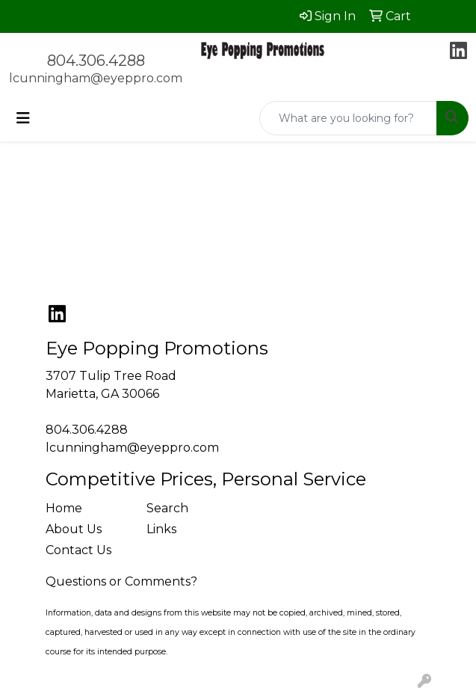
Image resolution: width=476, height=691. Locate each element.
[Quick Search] (348, 118)
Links (161, 529)
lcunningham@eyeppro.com (95, 78)
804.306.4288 (96, 61)
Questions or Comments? (121, 581)
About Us (74, 529)
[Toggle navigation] (23, 118)
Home (64, 508)
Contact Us (78, 550)
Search (167, 508)
